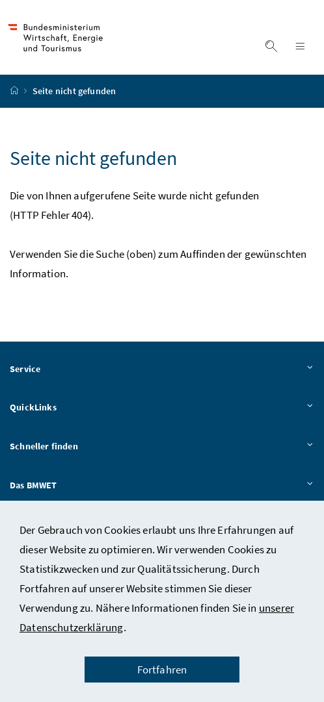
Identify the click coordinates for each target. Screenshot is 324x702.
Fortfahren (162, 669)
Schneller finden (162, 448)
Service (162, 370)
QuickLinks (162, 409)
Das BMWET (162, 487)
